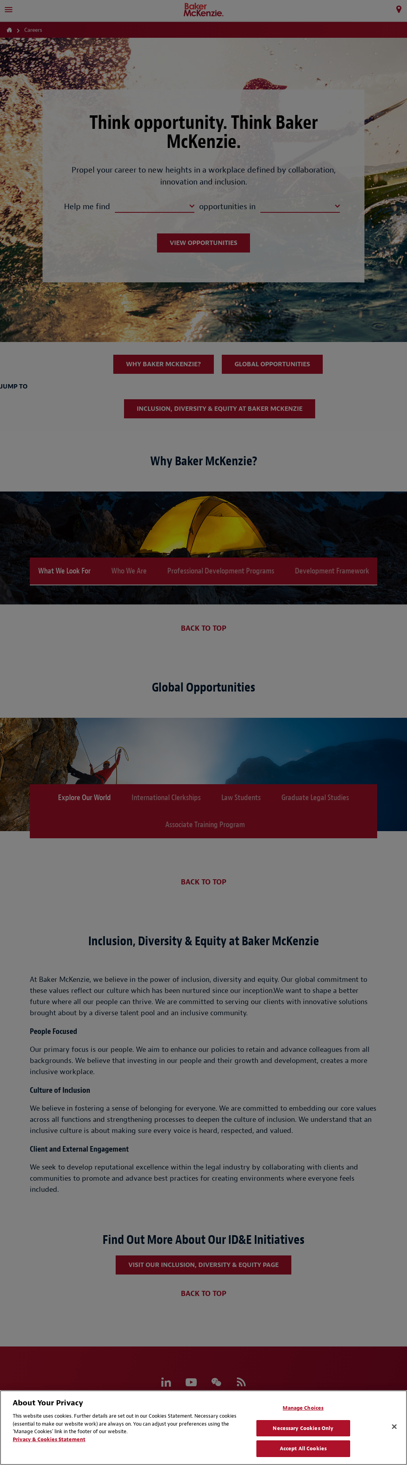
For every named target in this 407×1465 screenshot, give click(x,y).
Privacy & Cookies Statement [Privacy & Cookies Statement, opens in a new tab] (49, 1439)
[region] (203, 1427)
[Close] (394, 1427)
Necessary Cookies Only (303, 1428)
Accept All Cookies (303, 1448)
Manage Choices (303, 1408)
